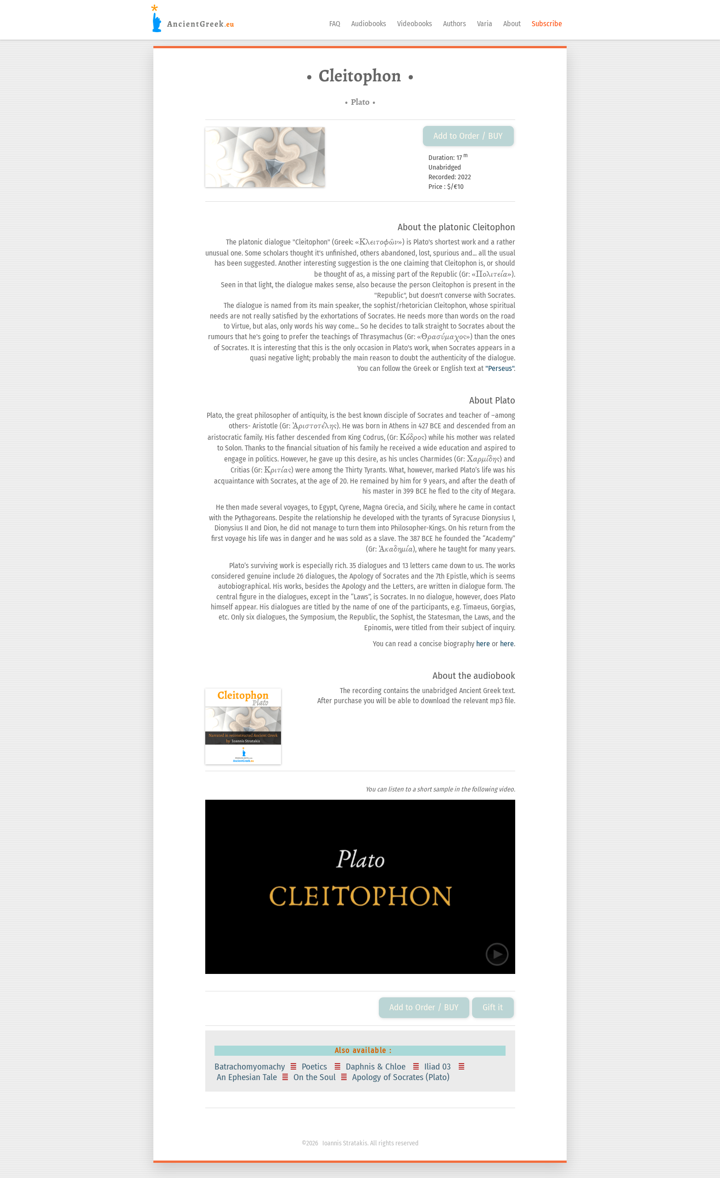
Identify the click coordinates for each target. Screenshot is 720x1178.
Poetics (315, 1067)
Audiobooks (368, 23)
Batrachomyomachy (250, 1067)
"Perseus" (499, 368)
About (512, 23)
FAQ (334, 23)
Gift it (493, 1007)
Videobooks (414, 23)
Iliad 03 (439, 1067)
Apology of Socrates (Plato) (402, 1077)
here (483, 643)
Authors (454, 23)
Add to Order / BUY (468, 136)
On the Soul (314, 1077)
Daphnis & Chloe (376, 1067)
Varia (484, 23)
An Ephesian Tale (246, 1077)
